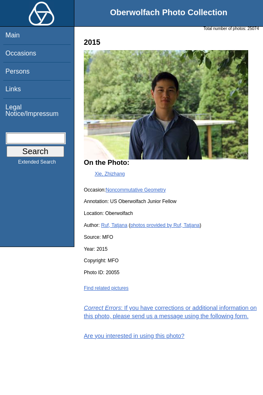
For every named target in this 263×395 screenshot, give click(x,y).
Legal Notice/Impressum (31, 110)
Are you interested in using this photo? (134, 336)
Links (13, 88)
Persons (17, 71)
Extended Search (37, 163)
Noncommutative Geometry (136, 190)
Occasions (20, 53)
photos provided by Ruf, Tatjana (165, 225)
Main (12, 35)
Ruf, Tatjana (114, 225)
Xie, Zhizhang (110, 174)
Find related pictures (106, 288)
